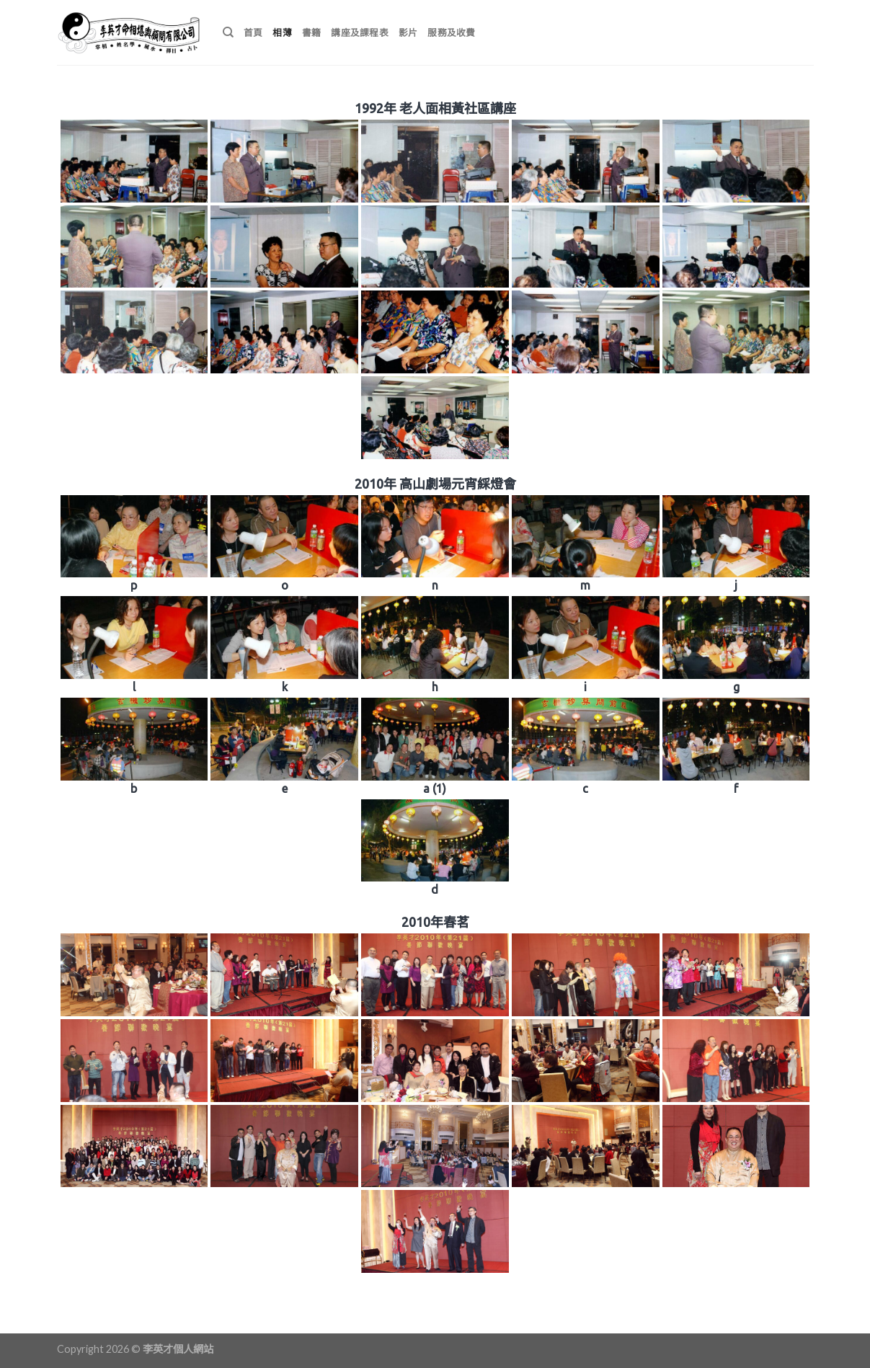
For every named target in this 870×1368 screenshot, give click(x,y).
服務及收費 (451, 32)
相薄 (282, 32)
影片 (408, 32)
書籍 (311, 32)
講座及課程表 (360, 32)
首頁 (253, 32)
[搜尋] (228, 32)
